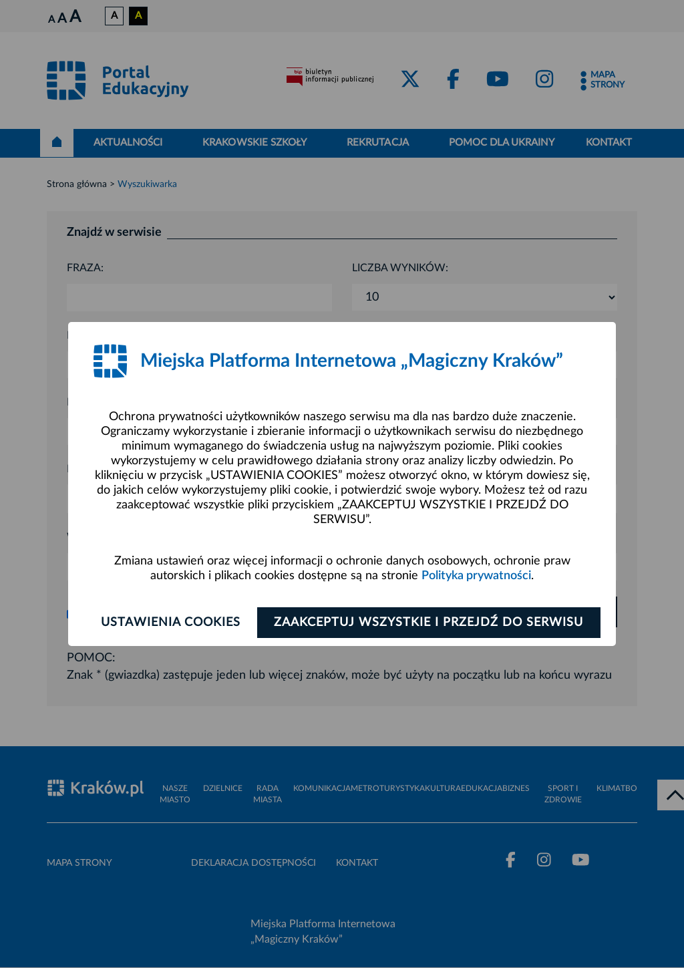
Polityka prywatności (476, 576)
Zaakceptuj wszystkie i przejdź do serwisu (429, 623)
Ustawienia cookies (169, 623)
